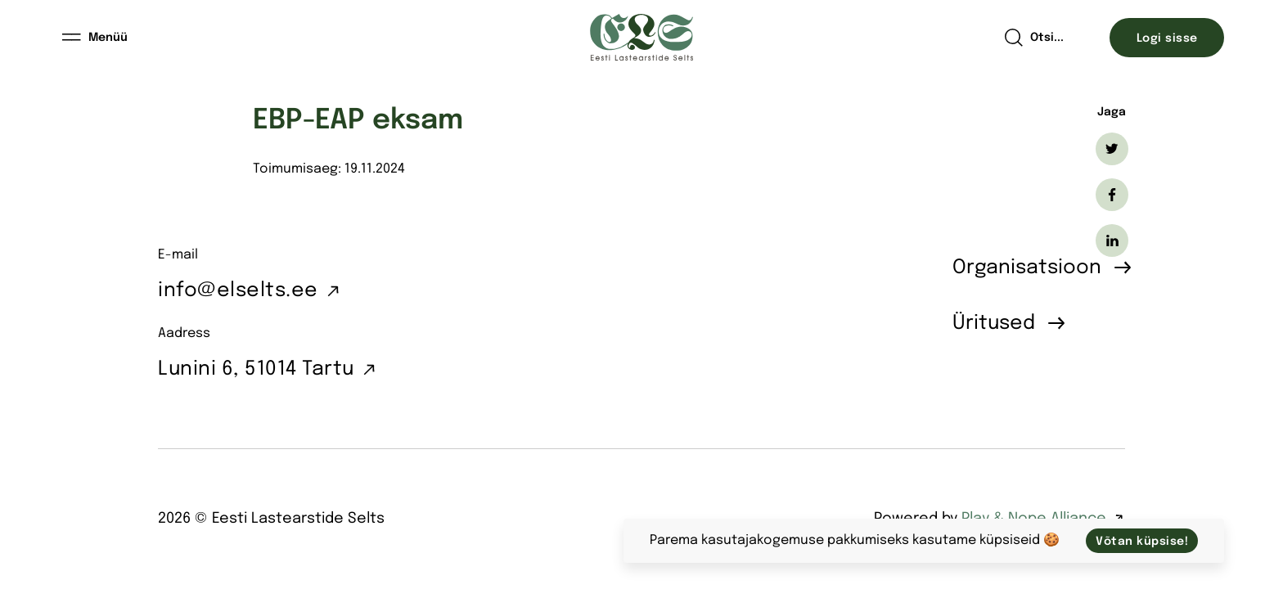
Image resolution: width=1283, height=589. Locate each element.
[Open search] (1033, 37)
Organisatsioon (1026, 268)
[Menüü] (96, 37)
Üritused (993, 323)
